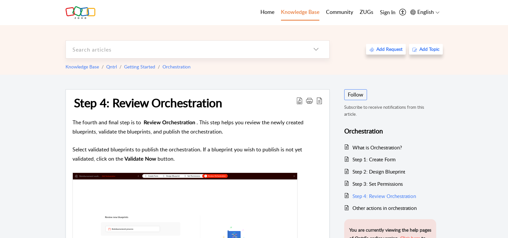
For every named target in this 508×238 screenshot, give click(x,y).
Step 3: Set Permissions (377, 183)
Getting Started (139, 66)
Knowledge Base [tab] (300, 12)
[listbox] (316, 49)
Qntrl (111, 66)
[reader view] (319, 100)
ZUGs (366, 12)
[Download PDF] (299, 100)
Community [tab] (339, 12)
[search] (184, 49)
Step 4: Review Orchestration (148, 102)
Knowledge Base (82, 66)
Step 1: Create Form (373, 159)
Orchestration (176, 66)
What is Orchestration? (377, 147)
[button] (309, 100)
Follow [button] (355, 94)
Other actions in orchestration (384, 208)
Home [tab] (267, 12)
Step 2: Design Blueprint (378, 171)
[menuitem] (388, 12)
